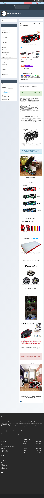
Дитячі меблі (4, 42)
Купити (22, 65)
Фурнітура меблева (5, 62)
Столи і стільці (4, 37)
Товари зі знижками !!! (6, 30)
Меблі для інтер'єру (5, 52)
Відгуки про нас (5, 74)
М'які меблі (4, 47)
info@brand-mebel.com (6, 92)
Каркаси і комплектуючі (6, 59)
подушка (26, 111)
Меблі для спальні (5, 35)
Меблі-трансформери (6, 32)
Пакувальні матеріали (6, 67)
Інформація (4, 69)
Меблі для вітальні (5, 44)
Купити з (29, 65)
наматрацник (35, 238)
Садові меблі (4, 54)
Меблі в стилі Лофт (5, 49)
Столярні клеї (4, 64)
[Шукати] (15, 20)
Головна (3, 27)
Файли (3, 76)
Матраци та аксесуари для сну (7, 57)
